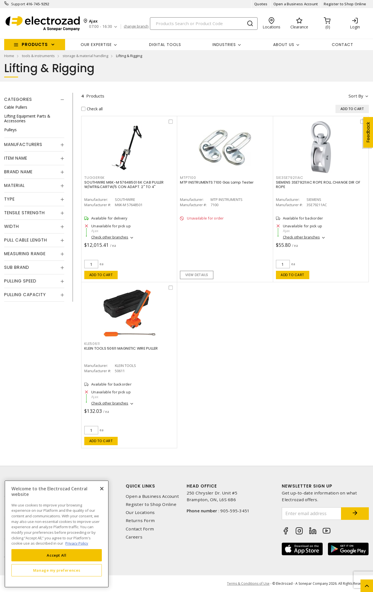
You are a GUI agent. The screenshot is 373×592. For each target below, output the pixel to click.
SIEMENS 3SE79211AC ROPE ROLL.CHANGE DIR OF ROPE (318, 184)
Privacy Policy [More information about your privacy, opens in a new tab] (76, 543)
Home (9, 55)
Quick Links (140, 486)
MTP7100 (188, 177)
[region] (56, 534)
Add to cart (101, 274)
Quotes (261, 3)
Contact (342, 44)
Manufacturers (23, 144)
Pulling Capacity (25, 295)
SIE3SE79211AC (289, 177)
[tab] (34, 99)
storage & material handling (85, 55)
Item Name (15, 158)
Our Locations (140, 512)
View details (196, 274)
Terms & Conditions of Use (248, 583)
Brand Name (18, 172)
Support (18, 3)
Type (9, 199)
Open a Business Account (295, 3)
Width (11, 226)
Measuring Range (25, 254)
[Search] (204, 23)
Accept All (56, 555)
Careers (134, 537)
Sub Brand (16, 267)
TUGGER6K (94, 177)
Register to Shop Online (345, 3)
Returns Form (140, 520)
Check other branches (109, 237)
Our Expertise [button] (96, 44)
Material (14, 185)
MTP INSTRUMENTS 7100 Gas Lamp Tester (217, 182)
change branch (136, 26)
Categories (18, 99)
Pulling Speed (20, 281)
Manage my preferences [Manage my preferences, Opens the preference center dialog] (56, 570)
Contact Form (140, 529)
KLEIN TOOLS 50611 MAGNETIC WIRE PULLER (121, 348)
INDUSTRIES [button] (224, 44)
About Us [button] (283, 44)
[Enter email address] (311, 513)
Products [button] (35, 44)
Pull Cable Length (25, 240)
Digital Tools (165, 44)
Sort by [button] (356, 96)
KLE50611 (92, 343)
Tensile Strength (24, 213)
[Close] (102, 489)
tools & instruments (38, 55)
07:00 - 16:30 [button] (100, 26)
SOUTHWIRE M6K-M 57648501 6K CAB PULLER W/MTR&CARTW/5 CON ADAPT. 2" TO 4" (124, 184)
